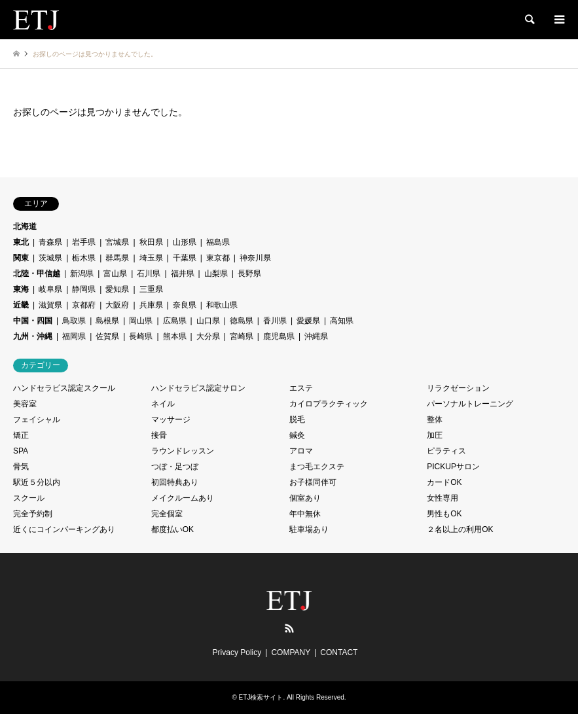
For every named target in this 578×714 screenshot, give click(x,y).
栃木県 (84, 257)
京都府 (84, 305)
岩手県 (84, 242)
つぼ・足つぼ (174, 466)
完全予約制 (32, 513)
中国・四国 (32, 320)
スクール (29, 498)
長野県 (249, 273)
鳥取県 (74, 320)
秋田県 (151, 242)
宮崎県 (241, 336)
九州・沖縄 (32, 336)
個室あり (305, 498)
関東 (21, 257)
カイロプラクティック (328, 403)
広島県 (175, 320)
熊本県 (175, 336)
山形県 (184, 242)
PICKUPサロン (453, 466)
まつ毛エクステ (316, 466)
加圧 (435, 435)
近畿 (21, 305)
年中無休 (305, 513)
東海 (21, 289)
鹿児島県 (279, 336)
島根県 (107, 320)
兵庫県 (151, 305)
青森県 (50, 242)
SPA (20, 450)
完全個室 (167, 513)
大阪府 (117, 305)
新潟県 (82, 273)
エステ (301, 388)
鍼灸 (297, 435)
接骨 (159, 435)
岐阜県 (50, 289)
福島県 (218, 242)
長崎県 (141, 336)
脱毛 (297, 419)
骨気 (21, 466)
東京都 (218, 257)
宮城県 (117, 242)
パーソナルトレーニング (470, 403)
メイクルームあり (182, 498)
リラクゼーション (458, 388)
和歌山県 (222, 305)
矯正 (21, 435)
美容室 (25, 403)
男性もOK (444, 513)
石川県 (148, 273)
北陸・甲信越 (36, 273)
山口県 (208, 320)
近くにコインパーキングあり (64, 529)
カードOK (444, 482)
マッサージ (170, 419)
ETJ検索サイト (261, 697)
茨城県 (50, 257)
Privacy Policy (237, 652)
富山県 (115, 273)
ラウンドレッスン (182, 450)
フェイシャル (36, 419)
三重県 (151, 289)
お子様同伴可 (312, 482)
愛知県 (117, 289)
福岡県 (74, 336)
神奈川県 (255, 257)
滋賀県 (50, 305)
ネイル (163, 403)
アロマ (301, 450)
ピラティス (446, 450)
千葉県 (184, 257)
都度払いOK (172, 529)
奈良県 (184, 305)
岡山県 (141, 320)
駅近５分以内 (36, 482)
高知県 (341, 320)
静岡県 (84, 289)
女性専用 (442, 498)
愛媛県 (308, 320)
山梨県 (216, 273)
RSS (289, 628)
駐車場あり (309, 529)
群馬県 (117, 257)
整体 (435, 419)
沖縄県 (316, 336)
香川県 (275, 320)
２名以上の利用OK (460, 529)
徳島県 (241, 320)
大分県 (208, 336)
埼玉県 (151, 257)
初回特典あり (174, 482)
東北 (21, 242)
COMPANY (290, 652)
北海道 (25, 226)
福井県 (182, 273)
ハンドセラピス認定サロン (198, 388)
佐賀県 (107, 336)
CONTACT (338, 652)
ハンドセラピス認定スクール (64, 388)
